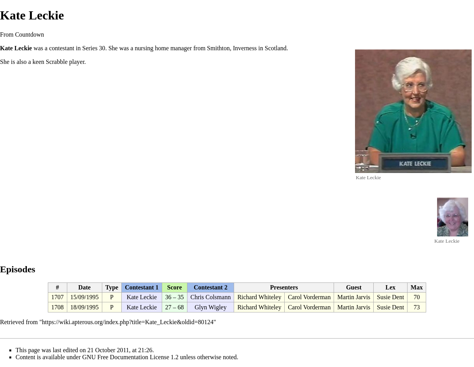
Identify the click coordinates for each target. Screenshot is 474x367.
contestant (61, 48)
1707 (57, 297)
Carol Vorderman (309, 297)
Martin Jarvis (353, 297)
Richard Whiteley (259, 297)
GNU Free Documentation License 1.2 (130, 357)
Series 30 (93, 48)
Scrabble (57, 61)
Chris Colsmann (211, 297)
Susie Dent (390, 297)
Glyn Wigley (211, 307)
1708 (57, 307)
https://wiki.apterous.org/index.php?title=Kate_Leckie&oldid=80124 (127, 322)
